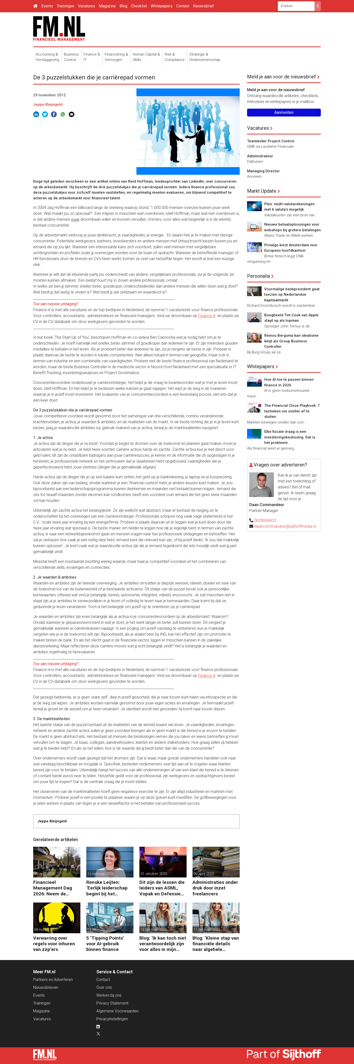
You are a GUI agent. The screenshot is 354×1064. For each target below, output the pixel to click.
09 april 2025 (203, 874)
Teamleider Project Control (270, 141)
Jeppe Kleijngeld (47, 104)
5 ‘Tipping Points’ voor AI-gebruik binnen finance (105, 943)
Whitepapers (162, 6)
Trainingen (65, 6)
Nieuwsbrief (203, 6)
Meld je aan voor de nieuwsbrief (281, 77)
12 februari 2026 (100, 874)
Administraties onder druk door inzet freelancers (215, 887)
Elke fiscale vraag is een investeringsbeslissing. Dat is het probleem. (289, 437)
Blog (123, 6)
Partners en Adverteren (53, 979)
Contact (182, 6)
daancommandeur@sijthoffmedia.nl (285, 526)
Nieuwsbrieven (45, 987)
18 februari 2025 (100, 929)
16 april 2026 (44, 874)
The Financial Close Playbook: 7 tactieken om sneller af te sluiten (292, 411)
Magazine (107, 6)
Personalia (258, 276)
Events (47, 6)
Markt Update (261, 191)
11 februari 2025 (206, 929)
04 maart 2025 (46, 929)
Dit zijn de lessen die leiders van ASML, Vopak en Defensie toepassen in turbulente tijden (162, 887)
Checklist (139, 6)
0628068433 (265, 520)
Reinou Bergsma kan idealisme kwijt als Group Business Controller (291, 341)
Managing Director (263, 171)
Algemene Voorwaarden (117, 1011)
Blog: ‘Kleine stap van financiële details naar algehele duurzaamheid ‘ (215, 943)
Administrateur (260, 156)
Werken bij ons (108, 995)
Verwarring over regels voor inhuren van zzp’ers (54, 943)
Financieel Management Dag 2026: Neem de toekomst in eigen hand (52, 887)
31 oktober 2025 (153, 874)
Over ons (104, 987)
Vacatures (86, 6)
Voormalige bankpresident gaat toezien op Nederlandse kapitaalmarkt (292, 294)
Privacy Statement (112, 1003)
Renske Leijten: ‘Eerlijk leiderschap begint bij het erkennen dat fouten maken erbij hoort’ (108, 887)
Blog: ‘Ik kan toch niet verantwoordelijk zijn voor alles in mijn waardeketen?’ (162, 943)
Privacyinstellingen (112, 1019)
